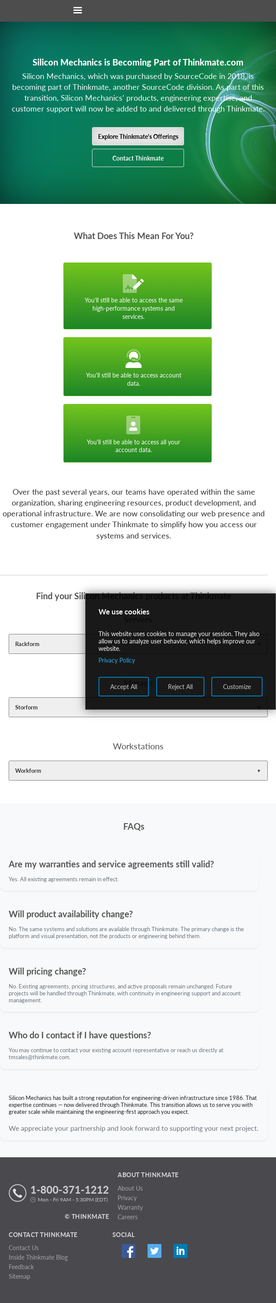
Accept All (123, 686)
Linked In (180, 1250)
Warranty (130, 1207)
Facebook (128, 1250)
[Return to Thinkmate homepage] (136, 11)
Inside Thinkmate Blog (38, 1257)
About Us (130, 1188)
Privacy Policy (117, 660)
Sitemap (19, 1276)
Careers (128, 1217)
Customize (237, 686)
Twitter (154, 1250)
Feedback (21, 1266)
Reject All (180, 686)
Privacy (127, 1197)
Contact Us (24, 1247)
